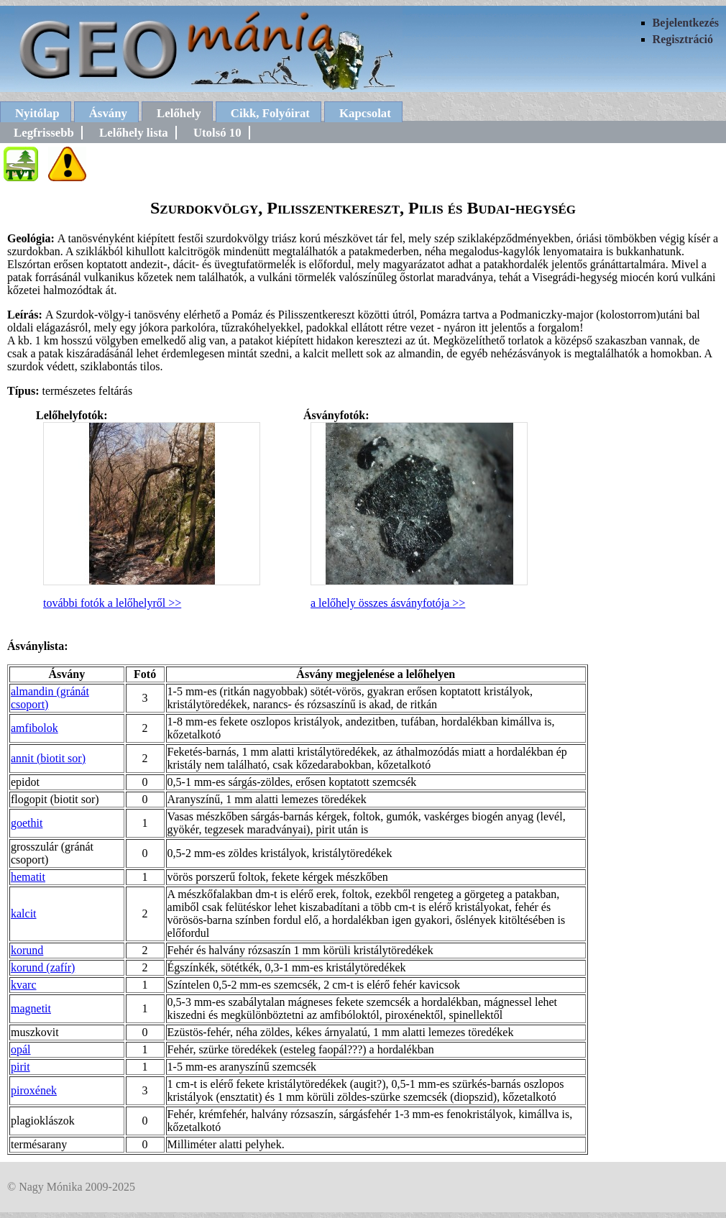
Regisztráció (683, 39)
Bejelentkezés (686, 23)
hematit (28, 877)
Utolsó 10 (217, 132)
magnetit (31, 1008)
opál (21, 1049)
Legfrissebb (44, 132)
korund (27, 950)
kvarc (24, 985)
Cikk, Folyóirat (270, 113)
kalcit (24, 913)
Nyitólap (37, 113)
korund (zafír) (43, 967)
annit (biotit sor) (48, 758)
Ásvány (108, 113)
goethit (26, 823)
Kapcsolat (365, 113)
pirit (20, 1067)
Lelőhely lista (133, 132)
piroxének (34, 1090)
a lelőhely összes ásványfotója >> (388, 603)
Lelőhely (179, 113)
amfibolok (34, 728)
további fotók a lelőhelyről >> (112, 603)
